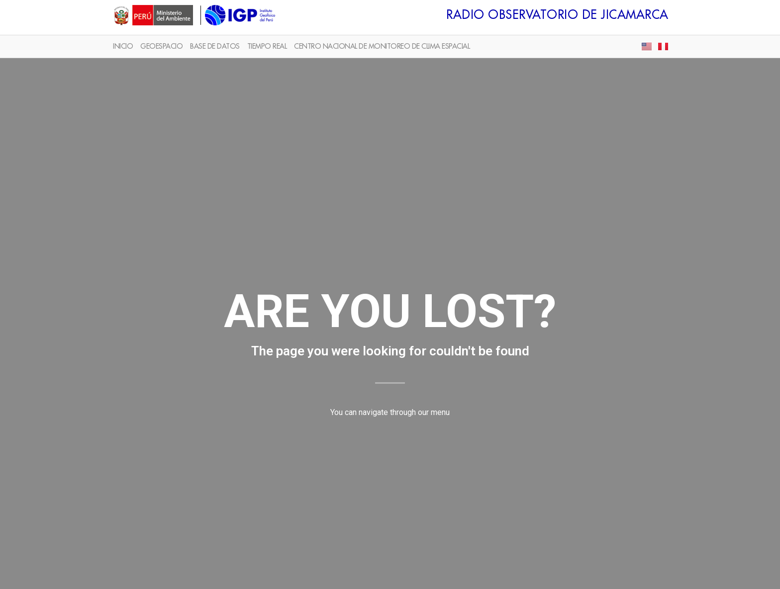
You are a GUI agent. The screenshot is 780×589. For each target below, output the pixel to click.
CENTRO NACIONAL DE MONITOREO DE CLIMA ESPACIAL (382, 46)
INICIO (123, 46)
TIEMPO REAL (267, 46)
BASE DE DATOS (215, 46)
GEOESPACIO (161, 46)
